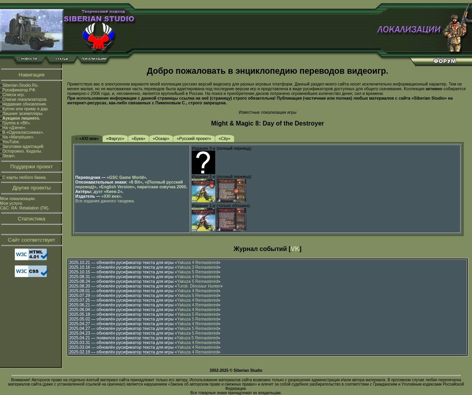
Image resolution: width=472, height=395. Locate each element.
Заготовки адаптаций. (23, 146)
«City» (225, 138)
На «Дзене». (14, 127)
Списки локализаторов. (24, 99)
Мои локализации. (18, 198)
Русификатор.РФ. (19, 89)
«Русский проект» (194, 138)
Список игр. (13, 94)
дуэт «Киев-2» (107, 191)
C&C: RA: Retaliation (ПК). (24, 208)
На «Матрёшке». (18, 137)
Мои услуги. (11, 203)
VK (295, 249)
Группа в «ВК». (16, 122)
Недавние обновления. (24, 104)
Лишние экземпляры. (23, 113)
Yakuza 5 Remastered (197, 271)
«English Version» (117, 186)
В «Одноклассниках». (23, 132)
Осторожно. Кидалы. (22, 151)
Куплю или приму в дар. (25, 108)
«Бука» (138, 138)
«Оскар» (161, 138)
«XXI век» (111, 196)
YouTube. (11, 141)
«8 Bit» (135, 182)
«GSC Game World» (126, 177)
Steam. (9, 155)
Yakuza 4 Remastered (197, 262)
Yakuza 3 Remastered (197, 267)
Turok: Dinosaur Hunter (198, 286)
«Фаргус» (115, 138)
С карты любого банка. (24, 177)
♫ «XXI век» (87, 138)
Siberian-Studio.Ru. (20, 85)
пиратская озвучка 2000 (161, 186)
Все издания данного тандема (104, 200)
